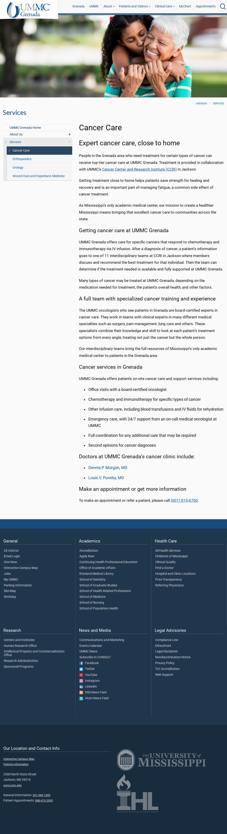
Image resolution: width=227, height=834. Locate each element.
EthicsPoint (163, 646)
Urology (18, 167)
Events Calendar (90, 646)
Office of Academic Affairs (97, 568)
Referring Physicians (169, 585)
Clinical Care (163, 6)
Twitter (87, 669)
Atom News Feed (94, 698)
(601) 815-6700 (184, 500)
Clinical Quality (165, 562)
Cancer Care (21, 150)
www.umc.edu (12, 785)
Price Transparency (168, 579)
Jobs (7, 574)
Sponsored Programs (18, 667)
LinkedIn (88, 686)
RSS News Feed (93, 692)
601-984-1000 (41, 795)
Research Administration (21, 661)
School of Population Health (98, 608)
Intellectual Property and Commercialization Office (34, 653)
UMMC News (88, 651)
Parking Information (18, 585)
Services (218, 103)
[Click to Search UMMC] (223, 6)
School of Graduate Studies (98, 585)
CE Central (11, 551)
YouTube (88, 675)
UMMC (94, 6)
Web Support (164, 675)
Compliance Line (166, 640)
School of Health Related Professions (105, 591)
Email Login (12, 556)
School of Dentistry (92, 579)
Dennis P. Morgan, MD (107, 467)
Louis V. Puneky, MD (106, 478)
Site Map (10, 591)
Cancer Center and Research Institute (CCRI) (139, 169)
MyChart (185, 6)
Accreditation (88, 551)
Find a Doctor (164, 568)
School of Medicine (92, 597)
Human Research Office (20, 646)
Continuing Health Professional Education (108, 562)
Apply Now (86, 556)
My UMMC (11, 579)
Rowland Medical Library (96, 574)
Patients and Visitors (133, 6)
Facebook (89, 663)
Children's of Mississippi (171, 556)
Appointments (206, 6)
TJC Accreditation (167, 669)
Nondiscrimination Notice (172, 657)
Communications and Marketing (101, 640)
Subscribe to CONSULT (95, 657)
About (107, 6)
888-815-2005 (44, 800)
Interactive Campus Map (21, 568)
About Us (16, 134)
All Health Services (168, 551)
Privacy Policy (165, 663)
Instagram (89, 681)
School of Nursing (91, 603)
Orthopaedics (22, 159)
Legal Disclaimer (166, 651)
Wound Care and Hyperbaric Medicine (39, 176)
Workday (10, 597)
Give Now (10, 562)
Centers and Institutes (19, 640)
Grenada (78, 6)
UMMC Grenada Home (25, 128)
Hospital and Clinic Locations (175, 574)
